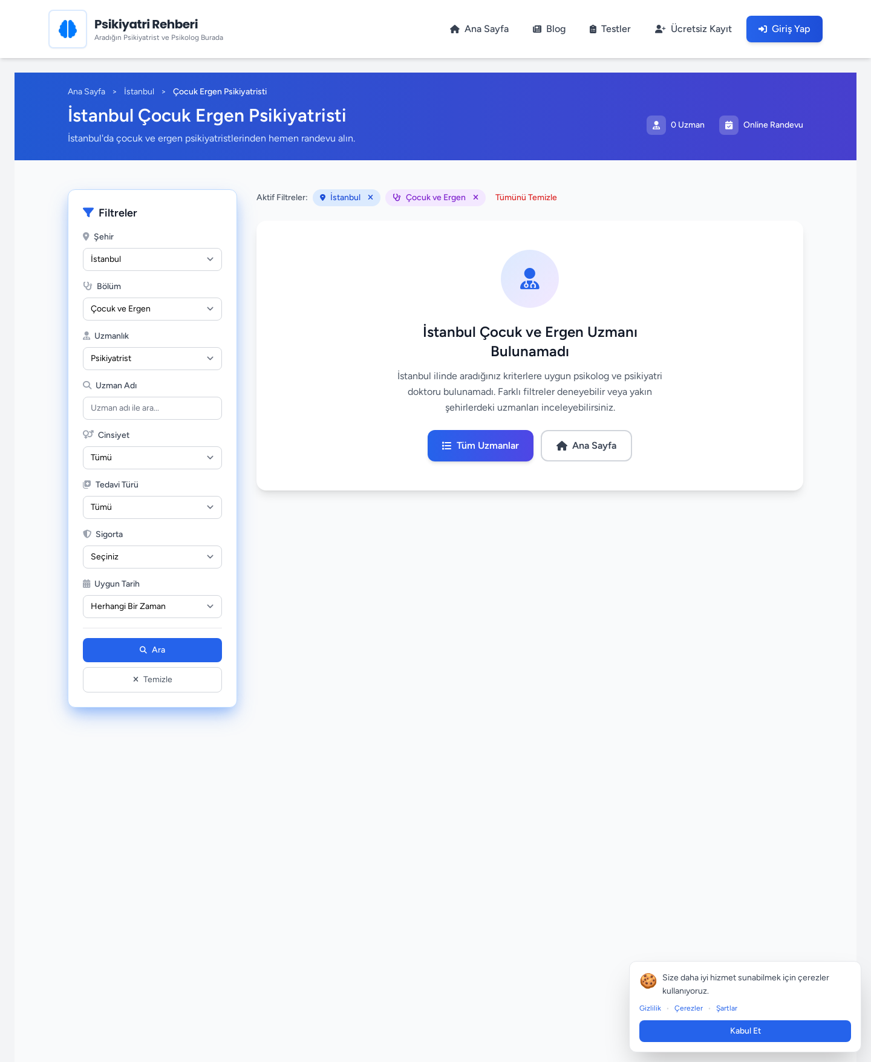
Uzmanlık (106, 336)
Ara (152, 650)
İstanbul (139, 91)
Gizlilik (656, 1008)
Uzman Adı (110, 385)
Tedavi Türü (111, 485)
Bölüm (102, 286)
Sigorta (103, 534)
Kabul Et (750, 1031)
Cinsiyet (106, 435)
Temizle (152, 679)
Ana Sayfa (86, 91)
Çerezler (694, 1008)
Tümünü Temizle (526, 197)
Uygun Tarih (111, 584)
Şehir (98, 237)
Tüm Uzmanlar (480, 445)
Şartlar (732, 1008)
